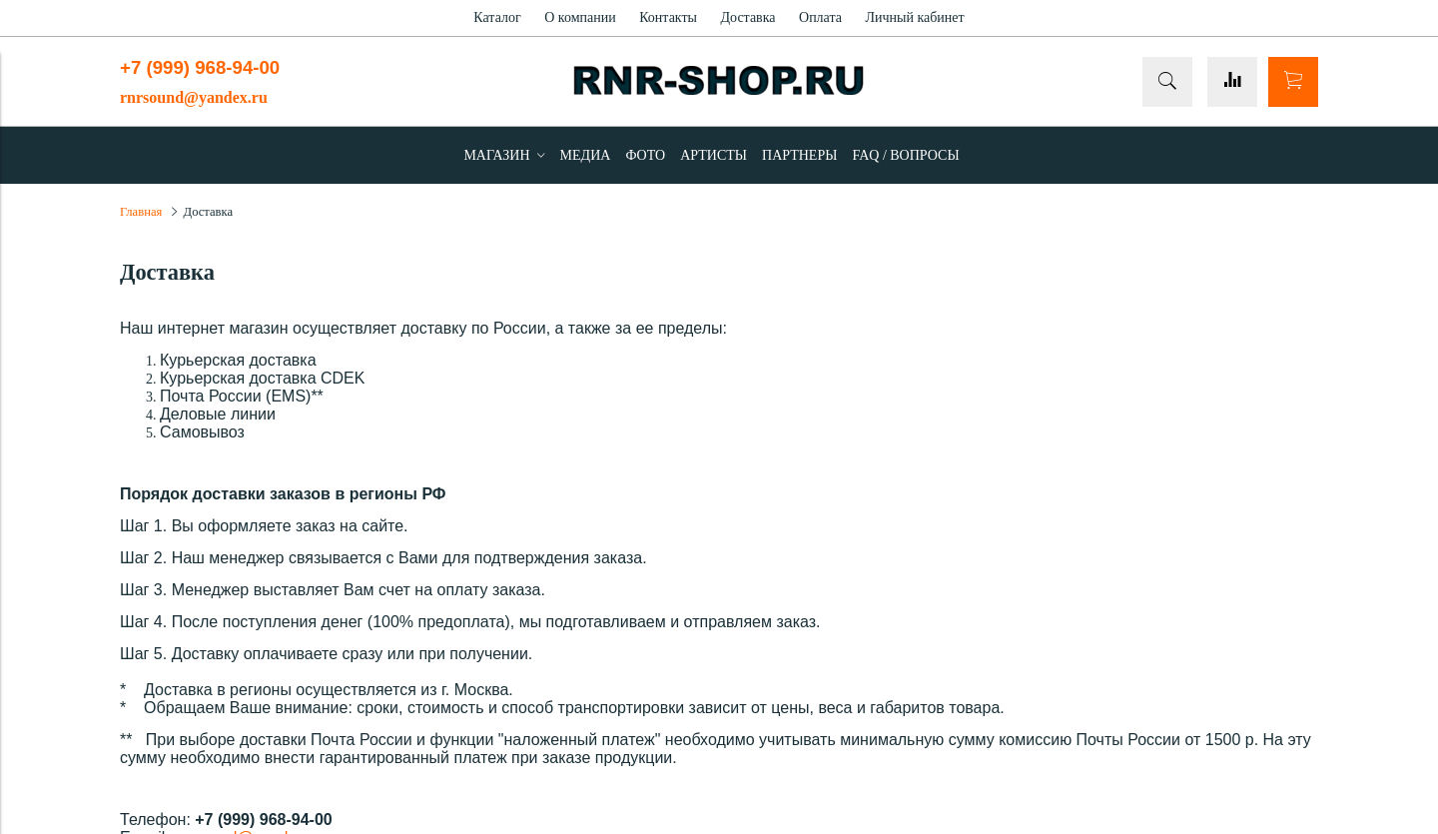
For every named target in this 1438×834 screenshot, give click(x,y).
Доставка (747, 17)
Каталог (496, 17)
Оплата (820, 17)
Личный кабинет (914, 17)
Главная (141, 212)
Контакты (668, 17)
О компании (579, 17)
